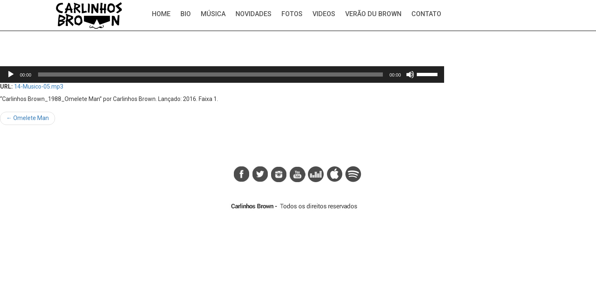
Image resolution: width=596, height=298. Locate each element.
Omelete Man (27, 118)
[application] (222, 74)
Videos (323, 14)
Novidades (254, 14)
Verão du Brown (373, 14)
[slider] (210, 74)
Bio (185, 14)
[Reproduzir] (11, 74)
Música (213, 14)
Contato (426, 14)
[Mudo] (410, 74)
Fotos (292, 14)
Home (161, 14)
